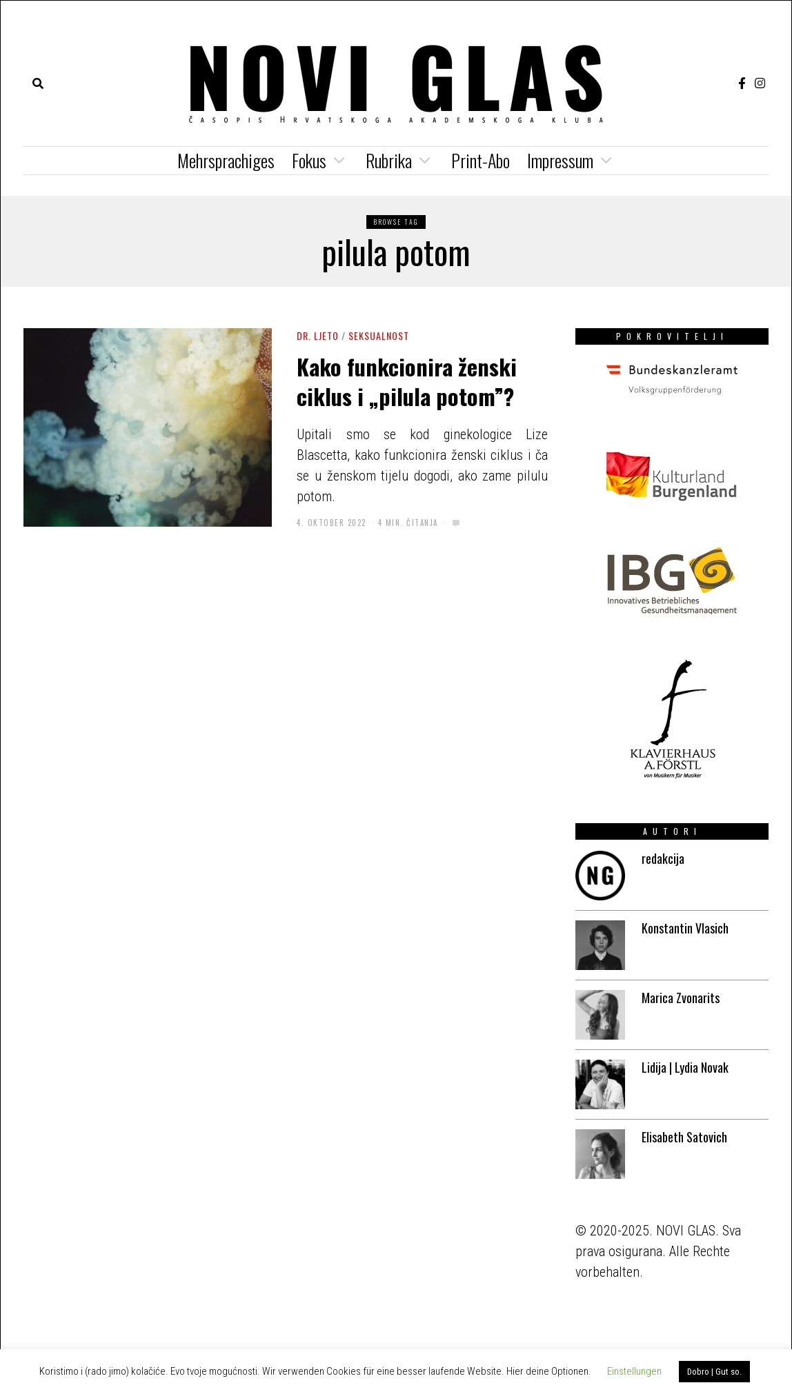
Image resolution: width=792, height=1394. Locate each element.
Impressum (560, 160)
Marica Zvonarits (681, 998)
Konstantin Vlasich (685, 928)
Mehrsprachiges (226, 160)
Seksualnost (378, 335)
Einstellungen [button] (634, 1371)
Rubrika (389, 160)
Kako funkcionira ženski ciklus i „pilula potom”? (407, 381)
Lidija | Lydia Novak (685, 1067)
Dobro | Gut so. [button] (714, 1371)
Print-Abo (480, 160)
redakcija (663, 858)
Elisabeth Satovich (684, 1137)
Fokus (309, 160)
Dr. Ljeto (318, 335)
